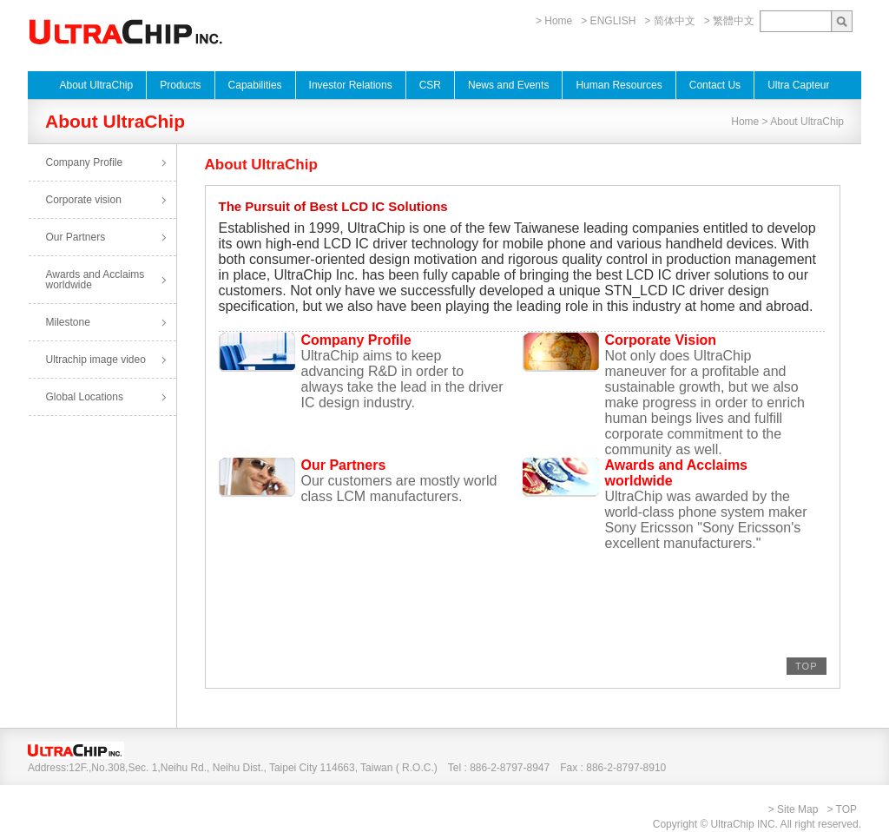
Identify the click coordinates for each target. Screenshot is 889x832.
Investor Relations (350, 85)
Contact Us (715, 85)
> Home (554, 21)
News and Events (508, 85)
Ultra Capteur (798, 85)
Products (180, 85)
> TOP (841, 809)
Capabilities (255, 85)
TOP (806, 666)
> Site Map (793, 809)
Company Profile (84, 162)
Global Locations (84, 397)
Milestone (68, 322)
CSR (430, 85)
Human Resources (619, 85)
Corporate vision (84, 200)
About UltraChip (96, 85)
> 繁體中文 (729, 21)
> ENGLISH (608, 21)
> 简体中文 (669, 21)
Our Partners (76, 237)
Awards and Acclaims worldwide (95, 279)
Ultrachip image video (96, 359)
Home (745, 122)
